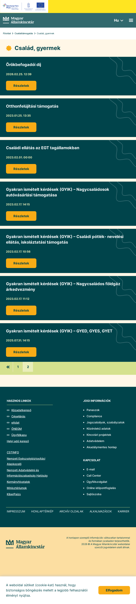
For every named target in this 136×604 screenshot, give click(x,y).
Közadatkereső (21, 410)
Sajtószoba (94, 494)
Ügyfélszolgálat (97, 481)
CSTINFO (13, 452)
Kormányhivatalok (18, 481)
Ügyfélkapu (19, 435)
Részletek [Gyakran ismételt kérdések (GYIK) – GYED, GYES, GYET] (21, 352)
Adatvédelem (95, 441)
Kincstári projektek (99, 434)
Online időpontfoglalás (101, 488)
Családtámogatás (24, 33)
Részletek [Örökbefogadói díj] (21, 86)
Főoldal (7, 33)
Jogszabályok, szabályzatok (106, 422)
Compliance (94, 416)
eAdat (15, 422)
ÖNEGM (16, 428)
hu (116, 20)
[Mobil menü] (131, 20)
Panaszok (93, 410)
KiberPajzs (14, 494)
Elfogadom (114, 590)
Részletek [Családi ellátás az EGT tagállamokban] (21, 169)
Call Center (94, 475)
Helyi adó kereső (18, 441)
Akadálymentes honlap (102, 447)
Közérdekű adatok (99, 428)
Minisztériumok (17, 488)
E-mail (91, 469)
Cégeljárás (18, 416)
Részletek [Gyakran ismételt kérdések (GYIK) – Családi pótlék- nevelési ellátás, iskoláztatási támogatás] (21, 263)
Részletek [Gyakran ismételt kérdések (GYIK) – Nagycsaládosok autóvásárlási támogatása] (21, 216)
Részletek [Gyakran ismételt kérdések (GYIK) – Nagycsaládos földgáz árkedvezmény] (21, 310)
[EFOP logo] (24, 6)
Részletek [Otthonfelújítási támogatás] (21, 127)
